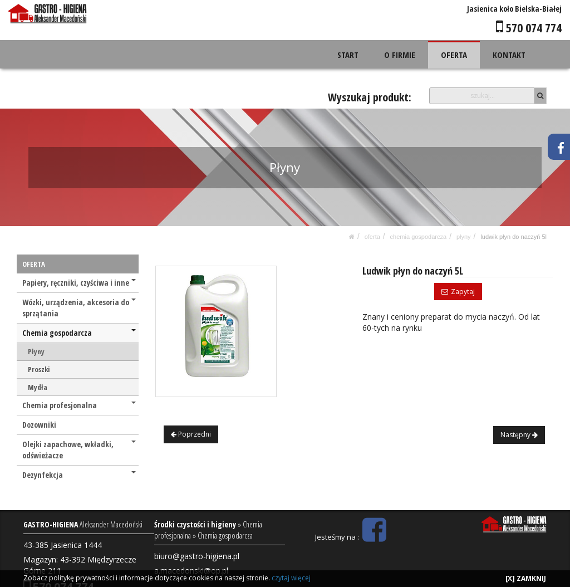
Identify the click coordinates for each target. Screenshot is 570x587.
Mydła (37, 387)
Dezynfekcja (79, 474)
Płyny (463, 236)
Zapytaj (458, 291)
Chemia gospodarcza (418, 236)
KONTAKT (509, 54)
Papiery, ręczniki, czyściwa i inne (79, 282)
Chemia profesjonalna (79, 405)
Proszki (39, 369)
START (348, 54)
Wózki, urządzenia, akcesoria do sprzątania (79, 308)
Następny (519, 434)
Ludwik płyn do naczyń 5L (513, 236)
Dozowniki (39, 424)
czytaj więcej (291, 578)
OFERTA (454, 54)
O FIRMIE (400, 54)
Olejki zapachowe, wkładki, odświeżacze (79, 450)
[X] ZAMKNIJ (525, 578)
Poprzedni (191, 434)
